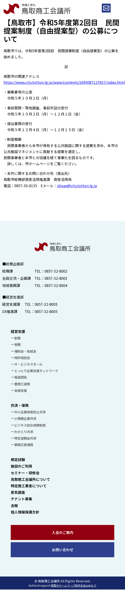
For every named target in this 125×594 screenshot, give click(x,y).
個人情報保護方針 (25, 512)
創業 (17, 338)
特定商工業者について (29, 485)
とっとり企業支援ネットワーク (36, 370)
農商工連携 (22, 384)
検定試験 (18, 459)
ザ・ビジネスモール (28, 364)
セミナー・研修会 (25, 472)
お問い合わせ (62, 549)
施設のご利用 (21, 466)
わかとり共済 (23, 431)
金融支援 (20, 390)
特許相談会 (22, 357)
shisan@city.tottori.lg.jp (77, 185)
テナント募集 (21, 498)
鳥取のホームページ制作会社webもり (73, 585)
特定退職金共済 (25, 438)
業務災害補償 (23, 444)
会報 (14, 505)
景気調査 (18, 492)
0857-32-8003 (55, 278)
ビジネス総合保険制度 (30, 425)
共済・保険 (20, 405)
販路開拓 (20, 377)
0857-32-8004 (55, 285)
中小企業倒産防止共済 (30, 412)
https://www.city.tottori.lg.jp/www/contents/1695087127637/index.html (64, 82)
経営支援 (18, 331)
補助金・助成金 (25, 351)
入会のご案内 (62, 532)
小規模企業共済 (25, 418)
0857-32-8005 (46, 304)
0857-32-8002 (55, 271)
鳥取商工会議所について (30, 479)
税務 (17, 344)
